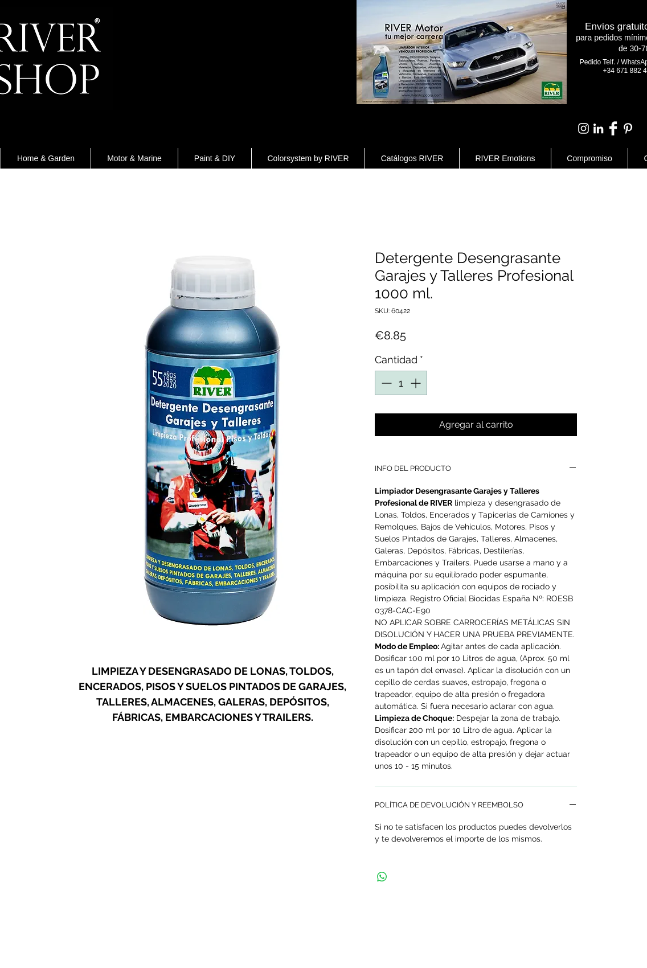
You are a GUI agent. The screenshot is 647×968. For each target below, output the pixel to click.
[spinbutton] (401, 383)
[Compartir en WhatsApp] (382, 877)
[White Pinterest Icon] (628, 128)
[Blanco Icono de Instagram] (583, 128)
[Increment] (416, 383)
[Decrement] (385, 383)
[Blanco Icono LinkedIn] (598, 128)
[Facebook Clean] (613, 128)
